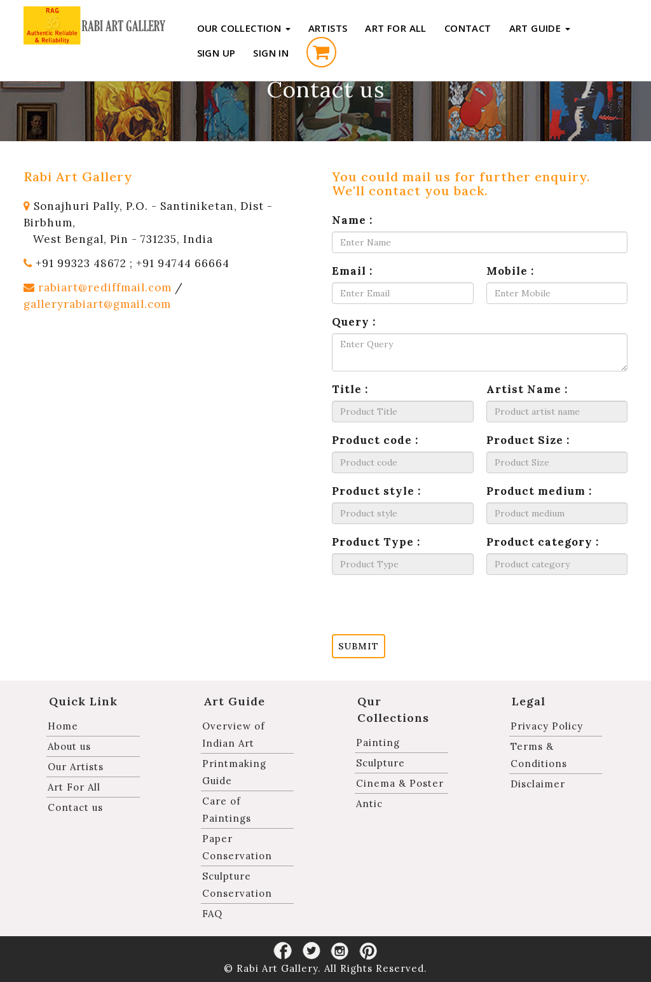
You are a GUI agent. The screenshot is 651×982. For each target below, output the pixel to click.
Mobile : (510, 271)
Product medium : (539, 491)
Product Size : (528, 440)
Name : (352, 220)
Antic (369, 804)
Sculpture (380, 763)
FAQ (212, 914)
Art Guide (539, 28)
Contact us (75, 807)
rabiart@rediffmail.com (105, 287)
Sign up (216, 52)
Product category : (542, 542)
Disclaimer (538, 784)
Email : (352, 271)
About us (69, 746)
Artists (328, 28)
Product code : (375, 440)
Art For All (395, 28)
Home (63, 726)
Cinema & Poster (400, 783)
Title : (350, 389)
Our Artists (76, 767)
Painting (378, 742)
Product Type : (376, 542)
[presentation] (428, 609)
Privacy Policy (547, 726)
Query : (354, 322)
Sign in (271, 52)
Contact (467, 28)
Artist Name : (527, 389)
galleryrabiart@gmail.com (97, 304)
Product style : (376, 491)
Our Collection (244, 28)
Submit (358, 646)
